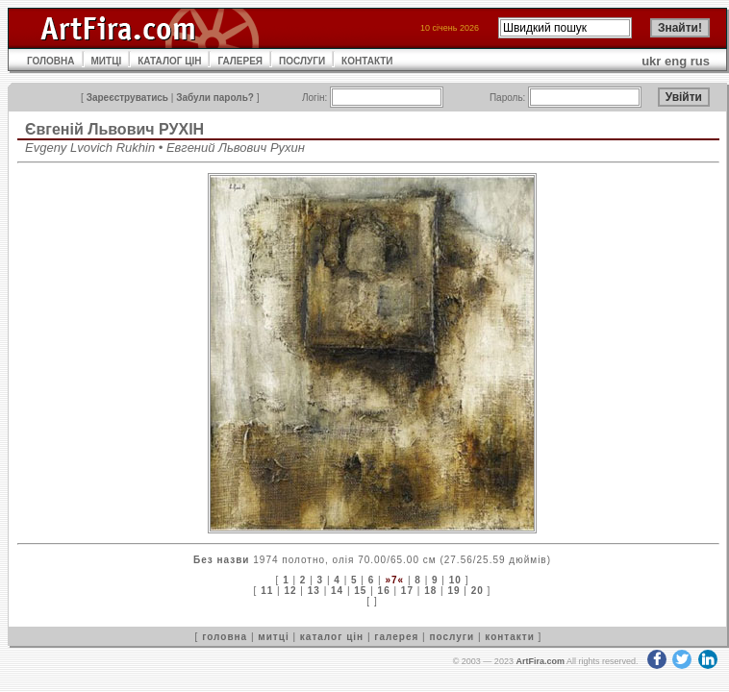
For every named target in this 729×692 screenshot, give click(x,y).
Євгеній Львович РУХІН (114, 129)
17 (407, 590)
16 (384, 590)
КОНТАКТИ (366, 61)
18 (430, 590)
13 (314, 590)
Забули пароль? (215, 97)
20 (477, 590)
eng (676, 61)
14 (337, 590)
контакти (510, 636)
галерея (396, 636)
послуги (451, 636)
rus (700, 61)
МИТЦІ (106, 61)
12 (290, 590)
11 (267, 590)
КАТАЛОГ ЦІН (169, 61)
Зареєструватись (127, 97)
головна (224, 636)
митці (273, 636)
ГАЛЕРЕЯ (240, 61)
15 (360, 590)
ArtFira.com (540, 661)
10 (455, 580)
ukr (651, 61)
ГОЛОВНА (51, 61)
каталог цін (332, 636)
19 (453, 590)
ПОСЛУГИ (302, 61)
